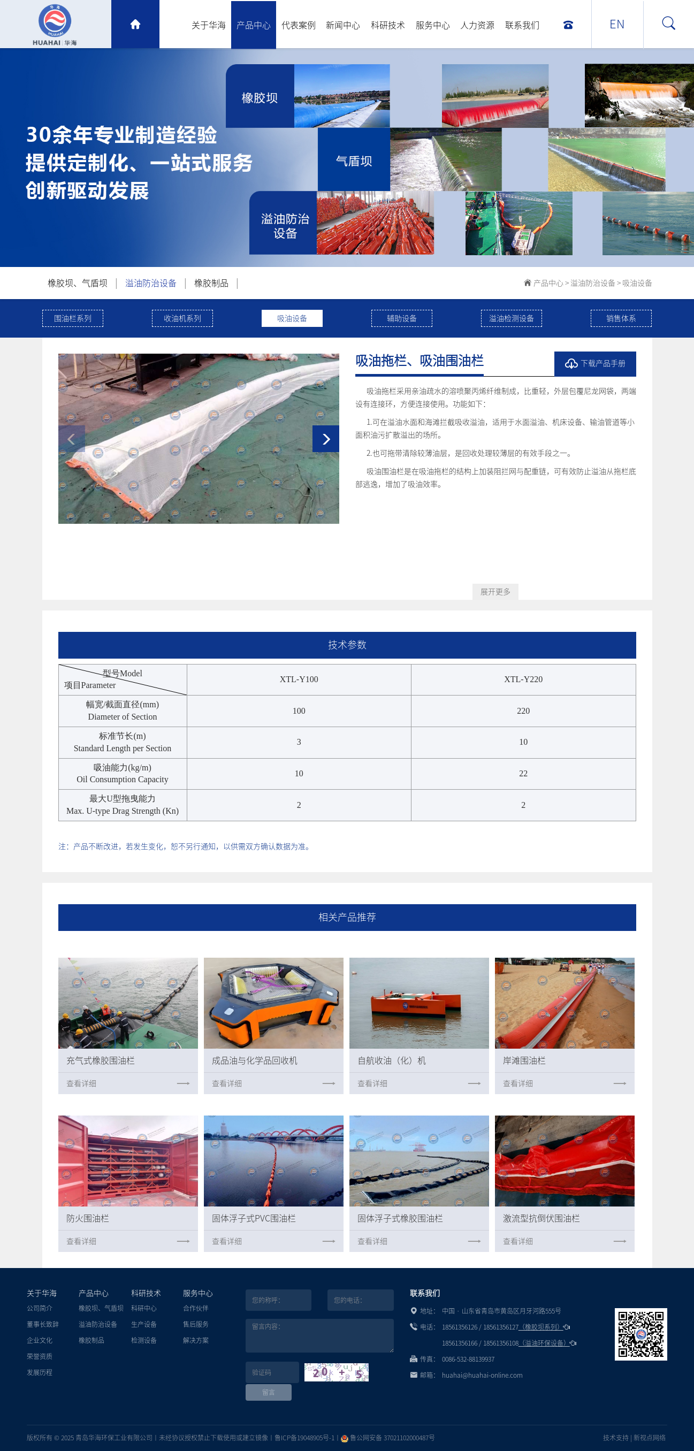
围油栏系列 (72, 318)
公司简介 (39, 1308)
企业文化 (39, 1340)
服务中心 (433, 25)
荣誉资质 (39, 1356)
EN (617, 24)
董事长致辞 (43, 1324)
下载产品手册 (595, 364)
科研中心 (144, 1308)
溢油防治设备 (151, 283)
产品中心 (254, 25)
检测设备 (144, 1340)
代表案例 (298, 25)
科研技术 (388, 25)
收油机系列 (182, 318)
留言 (268, 1392)
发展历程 (39, 1372)
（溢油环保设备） (547, 1343)
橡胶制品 (211, 283)
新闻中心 (343, 25)
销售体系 (621, 318)
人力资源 (477, 25)
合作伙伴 (196, 1308)
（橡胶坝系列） (544, 1327)
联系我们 (522, 25)
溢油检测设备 (511, 318)
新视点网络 (650, 1437)
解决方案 (196, 1340)
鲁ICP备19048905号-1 (304, 1437)
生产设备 (144, 1324)
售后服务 (196, 1324)
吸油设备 (637, 283)
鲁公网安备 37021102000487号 (388, 1437)
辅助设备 (402, 318)
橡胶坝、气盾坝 (78, 283)
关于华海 (209, 25)
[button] (325, 438)
